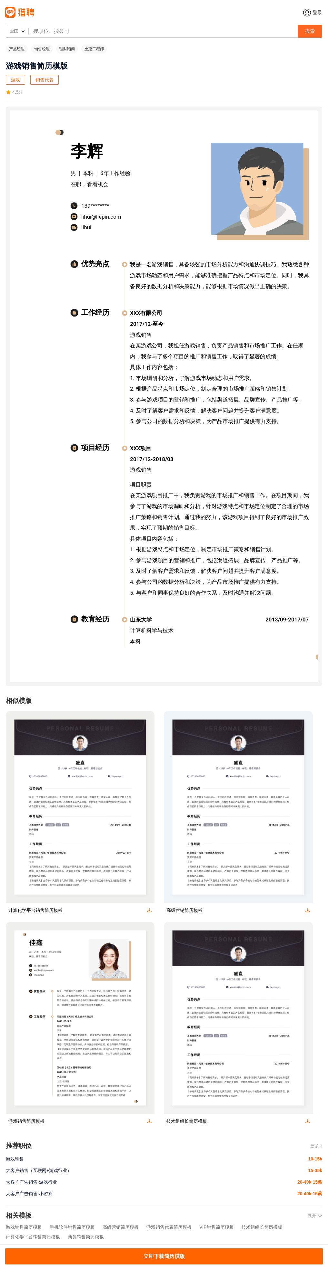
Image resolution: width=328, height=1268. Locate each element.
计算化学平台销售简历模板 (33, 1236)
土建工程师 (94, 49)
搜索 (310, 31)
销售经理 (42, 49)
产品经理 (17, 49)
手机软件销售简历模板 (72, 1227)
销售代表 (44, 79)
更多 (316, 1145)
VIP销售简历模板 (216, 1227)
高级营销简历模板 (121, 1227)
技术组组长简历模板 (262, 1227)
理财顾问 (67, 49)
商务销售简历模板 (86, 1236)
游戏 (15, 79)
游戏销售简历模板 (24, 1227)
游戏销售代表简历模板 (169, 1227)
